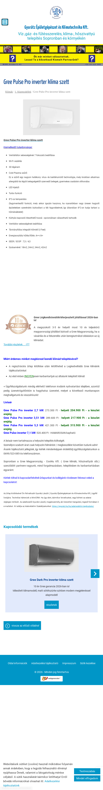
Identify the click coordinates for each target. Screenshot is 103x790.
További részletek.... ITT (16, 344)
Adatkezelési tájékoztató (44, 663)
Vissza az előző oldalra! (25, 625)
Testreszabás (87, 771)
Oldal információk (17, 663)
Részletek (51, 605)
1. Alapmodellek (23, 91)
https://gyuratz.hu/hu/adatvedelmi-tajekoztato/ (73, 506)
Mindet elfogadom (87, 778)
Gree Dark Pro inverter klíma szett (51, 580)
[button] (95, 573)
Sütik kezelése (87, 663)
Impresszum (69, 663)
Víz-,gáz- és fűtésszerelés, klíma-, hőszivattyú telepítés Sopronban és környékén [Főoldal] (56, 33)
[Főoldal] (56, 12)
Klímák (9, 91)
